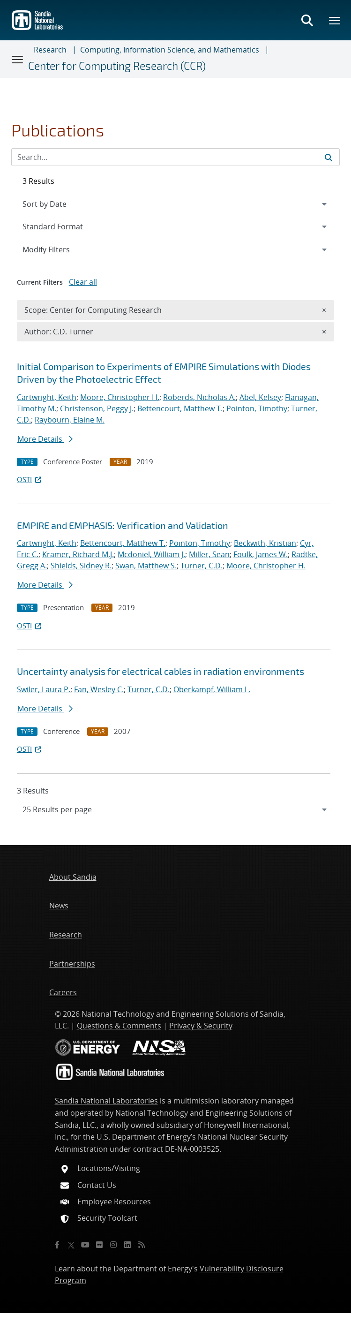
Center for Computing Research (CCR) (117, 66)
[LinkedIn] (127, 1245)
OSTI (30, 479)
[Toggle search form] (307, 20)
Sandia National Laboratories (106, 1101)
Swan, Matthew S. (146, 565)
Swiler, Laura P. (43, 689)
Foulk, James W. (260, 554)
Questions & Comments (119, 1025)
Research (50, 50)
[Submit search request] (328, 157)
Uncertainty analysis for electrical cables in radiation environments (160, 671)
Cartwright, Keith (46, 397)
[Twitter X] (71, 1245)
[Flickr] (99, 1245)
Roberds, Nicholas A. (199, 397)
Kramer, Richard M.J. (78, 554)
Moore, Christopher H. (119, 397)
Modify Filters (58, 249)
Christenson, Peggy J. (97, 408)
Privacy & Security (200, 1025)
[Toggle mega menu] (335, 20)
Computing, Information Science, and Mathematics (169, 50)
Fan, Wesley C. (99, 689)
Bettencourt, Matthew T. (180, 408)
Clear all (83, 282)
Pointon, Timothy (256, 408)
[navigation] (175, 809)
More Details (45, 439)
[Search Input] (175, 157)
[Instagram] (113, 1245)
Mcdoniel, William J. (151, 554)
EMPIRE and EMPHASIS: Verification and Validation (122, 525)
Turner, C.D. (201, 565)
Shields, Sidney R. (81, 565)
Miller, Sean (209, 554)
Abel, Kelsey (260, 397)
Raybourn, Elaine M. (70, 420)
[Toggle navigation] (17, 59)
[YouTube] (85, 1245)
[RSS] (141, 1245)
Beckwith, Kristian (265, 543)
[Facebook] (57, 1245)
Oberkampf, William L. (211, 689)
